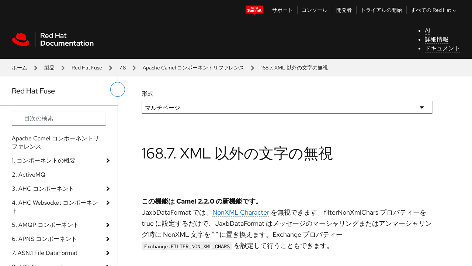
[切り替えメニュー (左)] (117, 89)
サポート (282, 10)
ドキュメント (442, 48)
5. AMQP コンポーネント (45, 225)
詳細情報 (436, 39)
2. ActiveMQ (28, 174)
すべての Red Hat (434, 10)
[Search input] (59, 119)
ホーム (19, 67)
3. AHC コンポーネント (43, 188)
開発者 (344, 10)
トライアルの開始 (381, 10)
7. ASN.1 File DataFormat (44, 253)
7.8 (122, 67)
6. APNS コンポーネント (44, 239)
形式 (147, 94)
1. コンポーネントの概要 (44, 160)
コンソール (314, 10)
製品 (49, 67)
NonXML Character (240, 212)
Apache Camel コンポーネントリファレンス (193, 67)
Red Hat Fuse (87, 67)
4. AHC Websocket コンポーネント (55, 207)
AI (427, 30)
